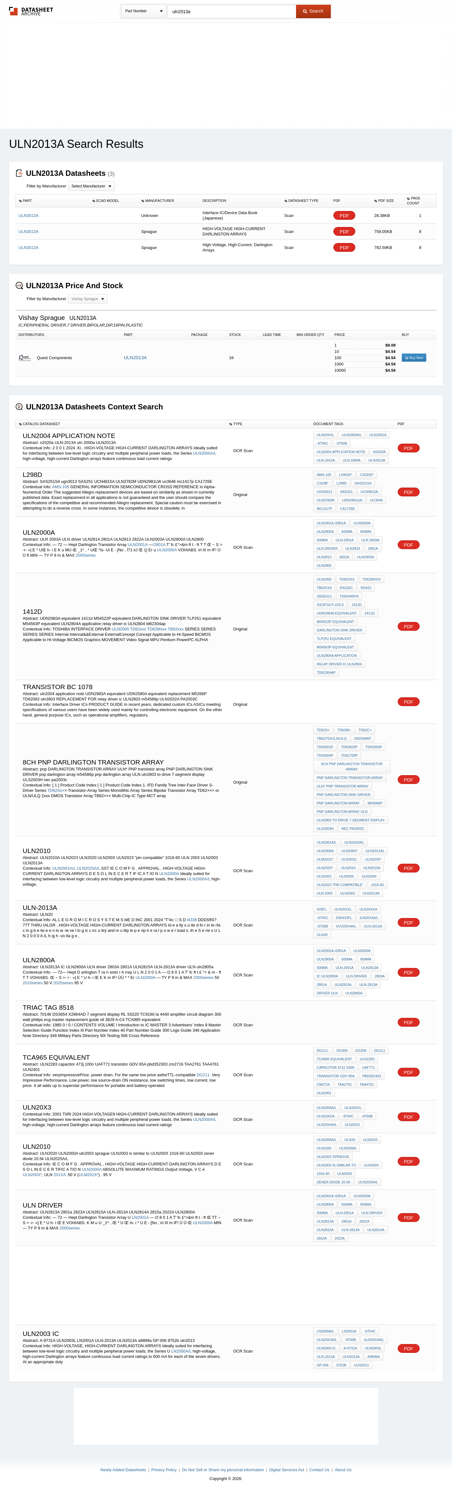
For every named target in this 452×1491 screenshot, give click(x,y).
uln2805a (354, 993)
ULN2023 (324, 876)
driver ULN (327, 993)
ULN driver (327, 548)
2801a (347, 1221)
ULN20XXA (368, 909)
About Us (343, 1469)
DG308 (360, 1050)
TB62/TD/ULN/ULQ (332, 738)
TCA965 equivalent (334, 1059)
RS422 (366, 588)
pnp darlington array (338, 803)
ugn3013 (324, 492)
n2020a (379, 452)
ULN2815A (343, 984)
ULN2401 (324, 1093)
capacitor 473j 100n (335, 1067)
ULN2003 (347, 893)
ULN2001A (377, 435)
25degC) (324, 596)
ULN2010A (371, 868)
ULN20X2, (349, 859)
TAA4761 (367, 1084)
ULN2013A (135, 357)
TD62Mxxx (157, 629)
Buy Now (414, 357)
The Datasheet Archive (31, 11)
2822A (344, 557)
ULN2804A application (337, 655)
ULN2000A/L (204, 453)
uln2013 (361, 1365)
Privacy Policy (164, 1469)
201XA (60, 1174)
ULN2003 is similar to (336, 1165)
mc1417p (324, 509)
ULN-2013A (326, 460)
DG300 (341, 1050)
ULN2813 (324, 557)
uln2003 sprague (333, 1157)
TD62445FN (349, 596)
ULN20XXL (325, 435)
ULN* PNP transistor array (343, 786)
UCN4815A (369, 492)
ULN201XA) (375, 851)
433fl (321, 909)
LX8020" (345, 475)
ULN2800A (325, 531)
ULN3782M (325, 500)
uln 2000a (352, 460)
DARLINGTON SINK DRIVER (339, 630)
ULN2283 (367, 1059)
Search (313, 11)
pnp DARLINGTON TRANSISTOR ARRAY (350, 778)
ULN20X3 (352, 1124)
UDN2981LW (352, 500)
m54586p (375, 803)
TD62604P (325, 755)
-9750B (341, 443)
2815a (322, 1238)
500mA (347, 531)
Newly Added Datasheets (123, 1469)
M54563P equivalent (335, 647)
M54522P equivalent (335, 622)
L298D (341, 483)
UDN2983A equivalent (337, 613)
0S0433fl (344, 918)
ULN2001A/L (64, 868)
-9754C (322, 443)
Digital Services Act (286, 1469)
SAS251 (346, 492)
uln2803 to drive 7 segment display (351, 820)
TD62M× (344, 730)
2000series (86, 555)
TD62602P (349, 747)
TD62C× (364, 730)
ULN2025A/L (88, 868)
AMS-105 (60, 486)
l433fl (191, 919)
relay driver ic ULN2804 (339, 664)
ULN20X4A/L (327, 1124)
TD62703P (349, 755)
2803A (380, 976)
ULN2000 (120, 629)
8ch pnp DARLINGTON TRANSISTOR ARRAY (352, 766)
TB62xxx (176, 629)
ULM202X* (325, 859)
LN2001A (141, 1217)
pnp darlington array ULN (342, 811)
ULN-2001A (344, 540)
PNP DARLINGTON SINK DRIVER (343, 795)
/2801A (159, 544)
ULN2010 (348, 868)
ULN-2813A (368, 984)
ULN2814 (353, 548)
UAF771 (368, 1067)
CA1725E (347, 509)
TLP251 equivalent (334, 638)
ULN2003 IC (326, 1348)
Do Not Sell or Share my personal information (223, 1469)
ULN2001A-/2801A (331, 523)
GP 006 (322, 1365)
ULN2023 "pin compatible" (340, 885)
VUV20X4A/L (346, 926)
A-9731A (350, 1348)
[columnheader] (52, 201)
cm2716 (323, 1084)
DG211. (203, 1074)
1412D (357, 605)
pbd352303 (371, 1076)
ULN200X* (350, 851)
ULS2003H (325, 828)
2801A (373, 548)
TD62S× (323, 730)
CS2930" (367, 475)
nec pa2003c (353, 828)
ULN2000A (167, 550)
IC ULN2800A (327, 976)
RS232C (346, 588)
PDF (344, 215)
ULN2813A (370, 968)
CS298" (323, 483)
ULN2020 (346, 876)
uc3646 (376, 500)
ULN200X (369, 876)
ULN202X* (325, 868)
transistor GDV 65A (335, 1076)
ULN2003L (373, 1348)
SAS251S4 (362, 483)
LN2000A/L (181, 1351)
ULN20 (322, 935)
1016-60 (377, 885)
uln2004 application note (341, 452)
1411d (369, 613)
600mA (365, 531)
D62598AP (362, 738)
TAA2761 (345, 1084)
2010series (33, 982)
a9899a (374, 1357)
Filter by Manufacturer (46, 186)
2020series (63, 982)
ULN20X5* (373, 859)
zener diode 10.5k (333, 1182)
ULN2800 (324, 565)
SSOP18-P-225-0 (330, 605)
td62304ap (326, 672)
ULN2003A (365, 557)
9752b (341, 1365)
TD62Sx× (56, 790)
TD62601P (325, 747)
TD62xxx (138, 629)
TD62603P (373, 747)
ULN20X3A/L (327, 1340)
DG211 (379, 1050)
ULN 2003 (324, 893)
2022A (340, 1238)
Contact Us (319, 1469)
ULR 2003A (370, 540)
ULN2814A (376, 1230)
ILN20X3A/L (369, 918)
